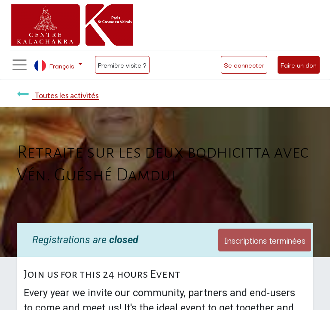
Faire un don (299, 64)
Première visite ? (122, 64)
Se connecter (244, 64)
